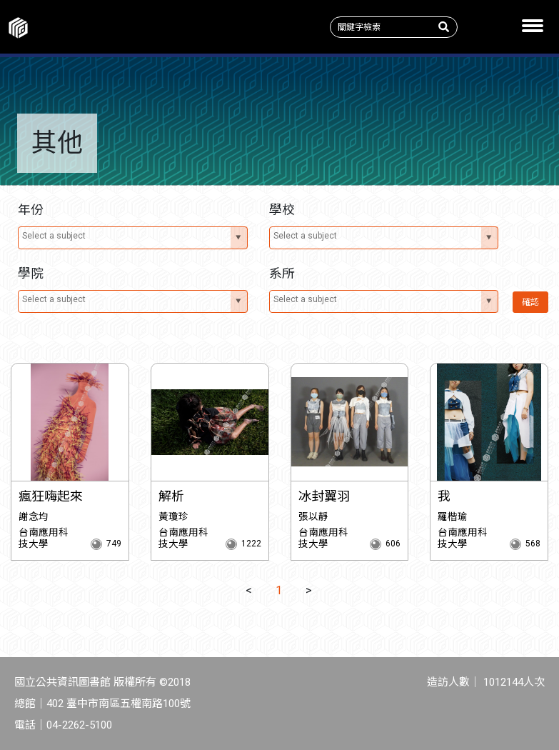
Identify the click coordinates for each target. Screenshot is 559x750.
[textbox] (125, 236)
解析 (171, 496)
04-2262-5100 (79, 725)
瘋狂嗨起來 (51, 496)
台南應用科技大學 (44, 537)
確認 (530, 302)
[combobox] (133, 237)
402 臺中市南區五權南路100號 (118, 703)
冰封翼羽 (324, 496)
